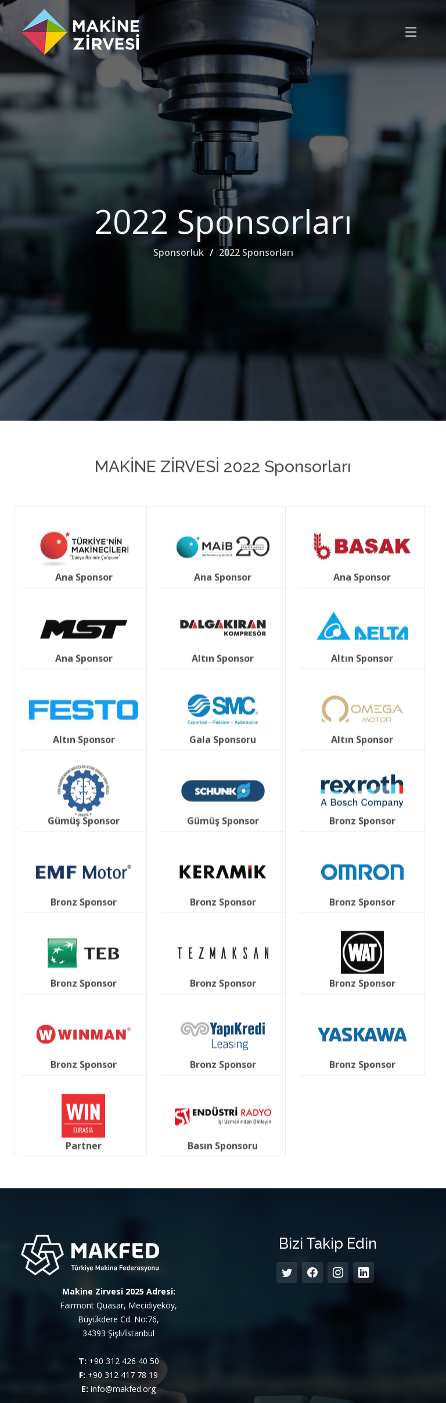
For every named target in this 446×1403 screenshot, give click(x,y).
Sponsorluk (178, 252)
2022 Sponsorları (256, 252)
